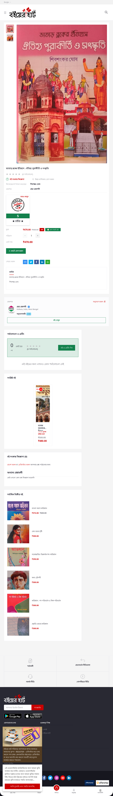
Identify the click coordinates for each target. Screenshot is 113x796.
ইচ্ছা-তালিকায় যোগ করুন (43, 179)
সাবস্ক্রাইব (37, 707)
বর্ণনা (11, 271)
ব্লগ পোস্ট (43, 729)
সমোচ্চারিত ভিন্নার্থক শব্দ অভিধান (44, 557)
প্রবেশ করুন (11, 464)
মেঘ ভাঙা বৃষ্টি (37, 533)
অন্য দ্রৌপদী (36, 581)
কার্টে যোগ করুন (16, 251)
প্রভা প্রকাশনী (35, 189)
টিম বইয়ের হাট (45, 733)
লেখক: (42, 433)
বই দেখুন (56, 320)
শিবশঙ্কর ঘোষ (35, 184)
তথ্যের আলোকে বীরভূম (41, 426)
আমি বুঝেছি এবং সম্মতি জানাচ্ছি (22, 786)
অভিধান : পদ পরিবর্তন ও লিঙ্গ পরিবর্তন (46, 605)
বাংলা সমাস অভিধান (39, 509)
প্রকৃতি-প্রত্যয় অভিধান (40, 628)
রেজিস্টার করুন (24, 464)
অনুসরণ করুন (99, 301)
